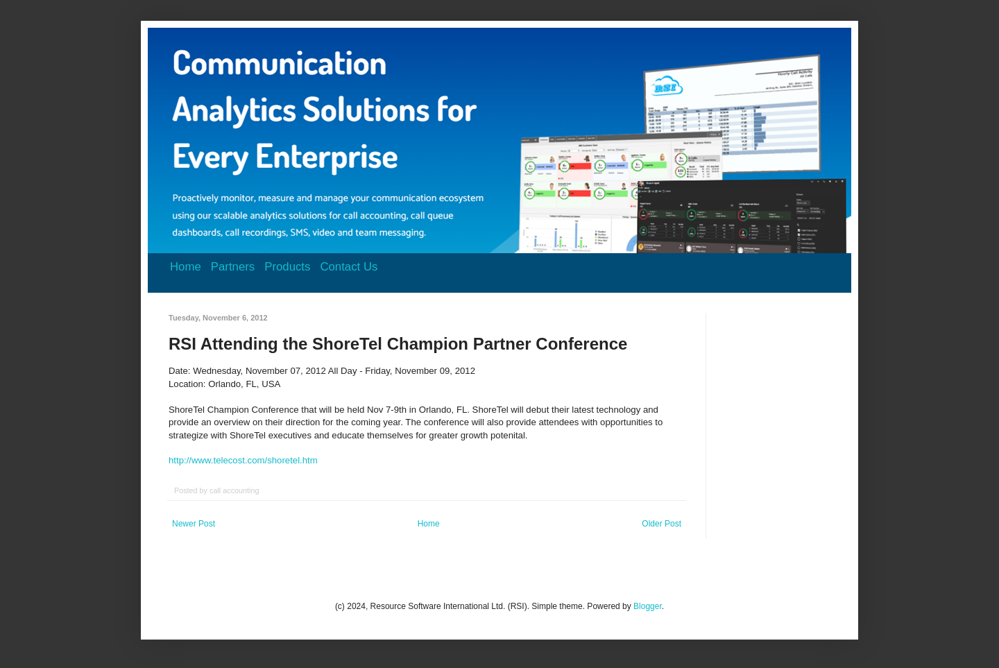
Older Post (661, 524)
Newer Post (193, 524)
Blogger (647, 606)
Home (185, 266)
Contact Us (348, 266)
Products (287, 266)
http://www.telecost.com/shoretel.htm (243, 460)
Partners (233, 266)
